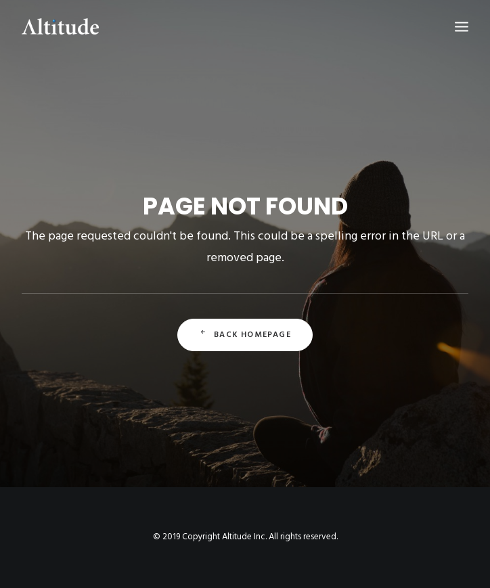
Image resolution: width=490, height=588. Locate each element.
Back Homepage (245, 335)
